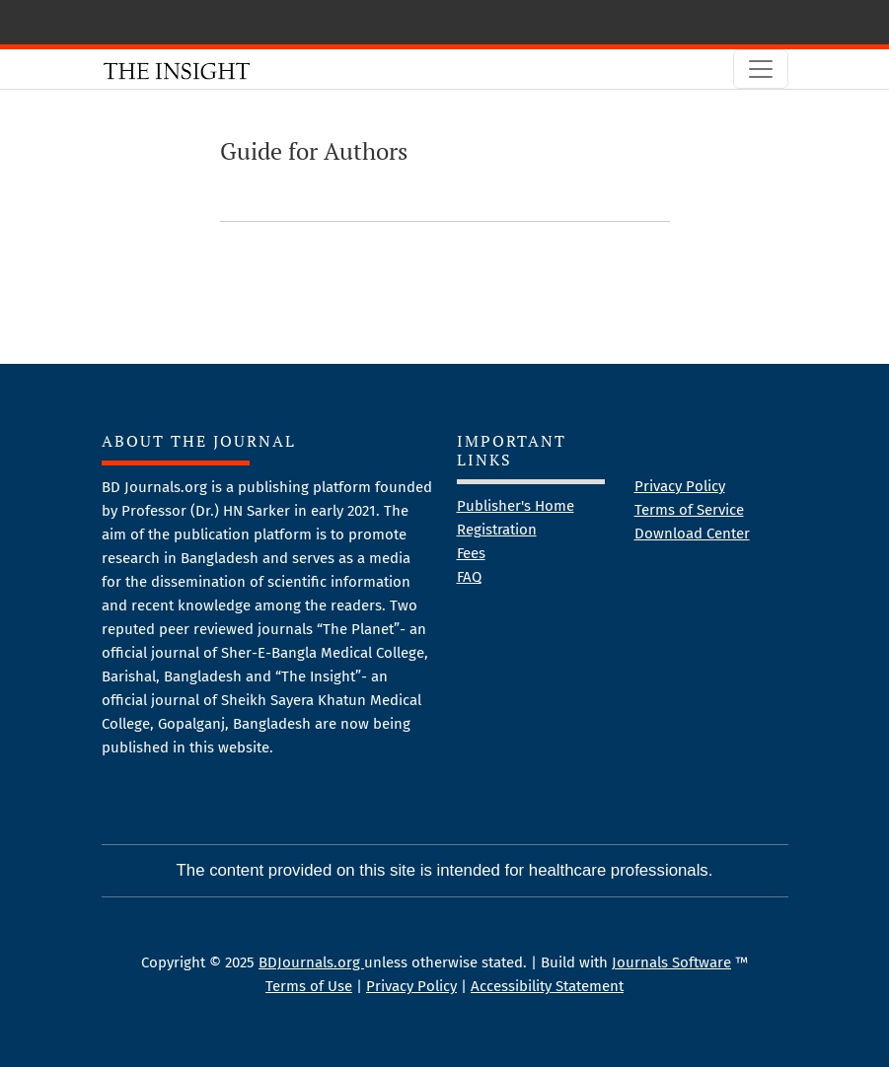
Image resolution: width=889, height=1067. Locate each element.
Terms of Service (689, 510)
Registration (497, 529)
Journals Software (671, 962)
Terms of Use (308, 986)
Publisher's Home (515, 506)
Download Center (692, 533)
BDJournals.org (311, 962)
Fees (471, 553)
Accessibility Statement (547, 986)
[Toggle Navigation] (760, 69)
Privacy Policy (679, 486)
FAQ (469, 577)
